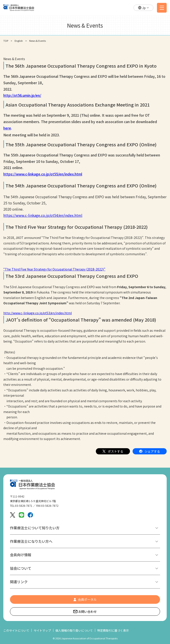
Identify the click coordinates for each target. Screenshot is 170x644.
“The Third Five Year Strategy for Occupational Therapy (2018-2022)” (54, 269)
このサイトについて (16, 630)
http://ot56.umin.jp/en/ (22, 95)
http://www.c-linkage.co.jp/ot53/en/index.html (37, 313)
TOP (5, 40)
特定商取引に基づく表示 (113, 630)
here (7, 128)
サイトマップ (42, 630)
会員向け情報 (20, 554)
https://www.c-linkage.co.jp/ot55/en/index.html (42, 174)
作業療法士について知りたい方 (35, 527)
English (19, 40)
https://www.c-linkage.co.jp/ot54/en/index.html (42, 215)
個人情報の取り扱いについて (74, 630)
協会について (20, 568)
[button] (143, 8)
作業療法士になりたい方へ (31, 541)
